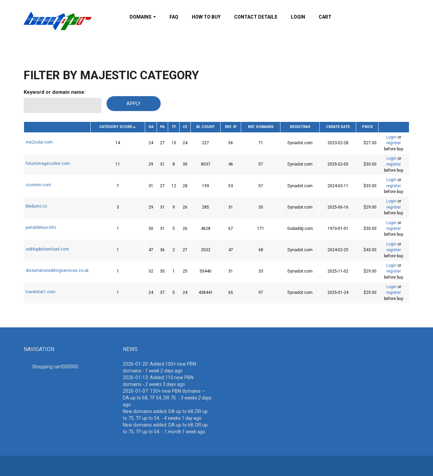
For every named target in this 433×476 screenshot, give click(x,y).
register (393, 142)
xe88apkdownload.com (47, 249)
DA (151, 127)
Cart (325, 17)
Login (298, 17)
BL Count (205, 127)
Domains (143, 17)
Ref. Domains (261, 127)
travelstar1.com (40, 291)
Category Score (117, 127)
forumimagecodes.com (48, 163)
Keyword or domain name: (55, 92)
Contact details (255, 17)
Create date (338, 127)
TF (174, 127)
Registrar (300, 127)
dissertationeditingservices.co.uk (57, 270)
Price (367, 127)
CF (185, 127)
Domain (57, 126)
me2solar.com (39, 142)
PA (162, 127)
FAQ (173, 17)
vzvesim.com (38, 184)
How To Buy (206, 17)
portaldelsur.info (41, 227)
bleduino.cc (36, 206)
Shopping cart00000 (55, 366)
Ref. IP (231, 127)
